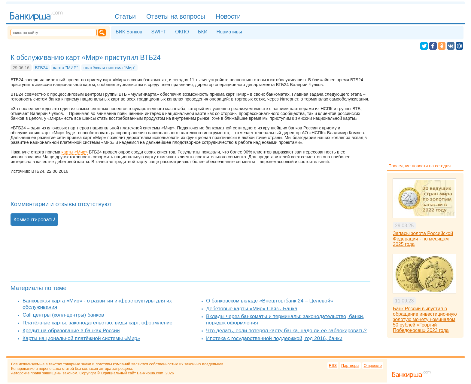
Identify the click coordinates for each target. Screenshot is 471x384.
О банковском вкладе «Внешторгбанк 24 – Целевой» (269, 301)
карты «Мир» (75, 152)
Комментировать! (34, 219)
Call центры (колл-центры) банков (63, 315)
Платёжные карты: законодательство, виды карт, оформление (97, 323)
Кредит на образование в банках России (71, 330)
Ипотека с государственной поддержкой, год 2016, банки (274, 338)
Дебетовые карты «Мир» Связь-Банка (251, 308)
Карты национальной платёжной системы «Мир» (81, 338)
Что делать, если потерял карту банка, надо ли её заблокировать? (286, 330)
